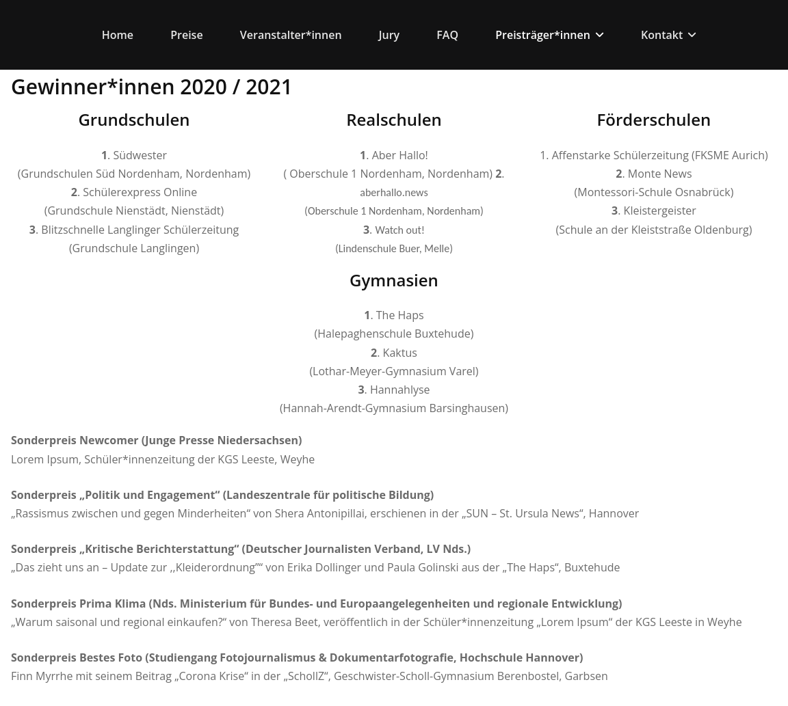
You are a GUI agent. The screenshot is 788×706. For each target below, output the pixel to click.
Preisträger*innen (549, 34)
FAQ (447, 34)
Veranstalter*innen (291, 34)
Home (117, 34)
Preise (186, 34)
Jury (389, 34)
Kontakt (668, 34)
